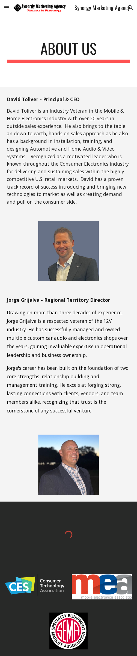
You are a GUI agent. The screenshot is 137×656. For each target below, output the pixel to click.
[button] (6, 7)
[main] (68, 51)
